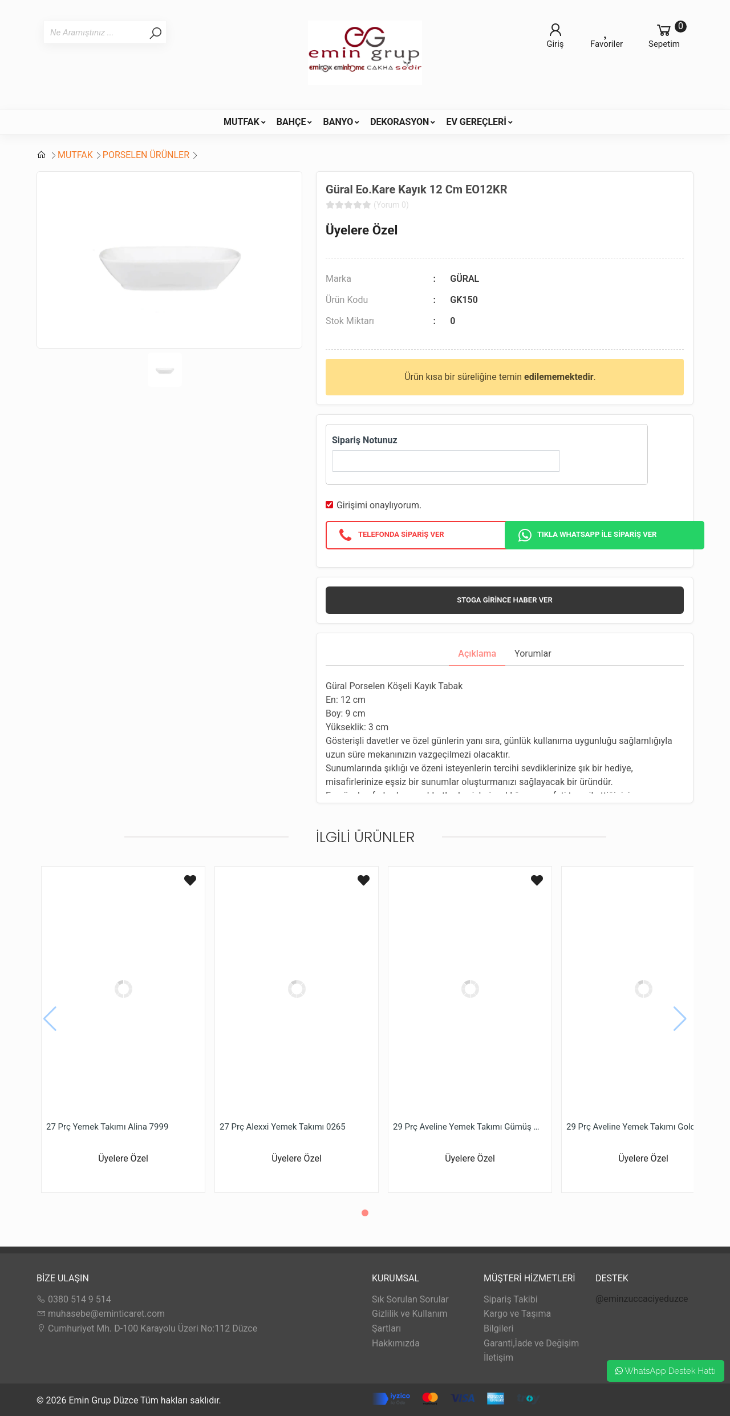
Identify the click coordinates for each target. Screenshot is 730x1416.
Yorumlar (532, 653)
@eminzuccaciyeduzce (641, 1298)
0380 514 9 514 (73, 1299)
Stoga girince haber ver (504, 600)
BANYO (338, 121)
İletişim (498, 1357)
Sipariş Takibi (511, 1299)
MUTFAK (241, 121)
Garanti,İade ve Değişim (531, 1343)
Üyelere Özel (362, 229)
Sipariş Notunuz (365, 440)
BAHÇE (291, 121)
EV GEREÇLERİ (476, 121)
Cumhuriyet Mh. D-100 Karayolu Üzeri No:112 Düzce (146, 1328)
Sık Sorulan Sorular (410, 1299)
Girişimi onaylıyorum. (378, 505)
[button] (365, 1212)
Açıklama (477, 653)
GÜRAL (464, 278)
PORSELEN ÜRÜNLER (146, 154)
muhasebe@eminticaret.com (100, 1313)
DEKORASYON (399, 121)
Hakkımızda (396, 1343)
